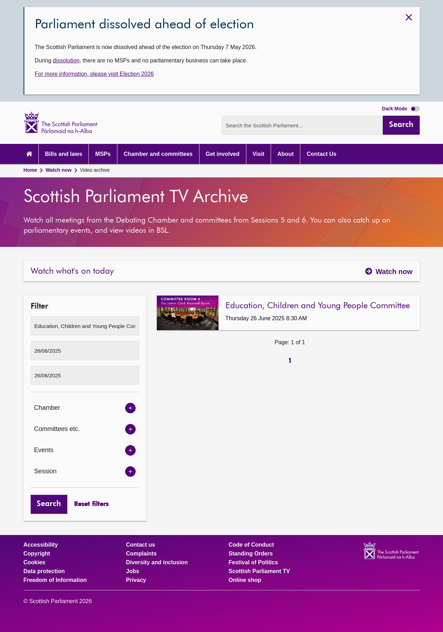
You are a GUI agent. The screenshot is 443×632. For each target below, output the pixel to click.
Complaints (141, 554)
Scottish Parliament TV (259, 571)
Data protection (44, 571)
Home (30, 170)
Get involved (223, 154)
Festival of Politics (253, 562)
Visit (259, 154)
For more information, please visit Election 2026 (94, 74)
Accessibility (41, 545)
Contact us (140, 545)
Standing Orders (251, 554)
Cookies (34, 562)
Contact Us (321, 154)
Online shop (245, 580)
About (285, 154)
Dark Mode (400, 108)
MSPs (103, 154)
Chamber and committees (158, 154)
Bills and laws (63, 154)
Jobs (132, 571)
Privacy (136, 580)
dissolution (66, 60)
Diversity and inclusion (157, 562)
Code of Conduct (251, 545)
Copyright (37, 554)
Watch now (58, 170)
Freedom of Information (55, 580)
